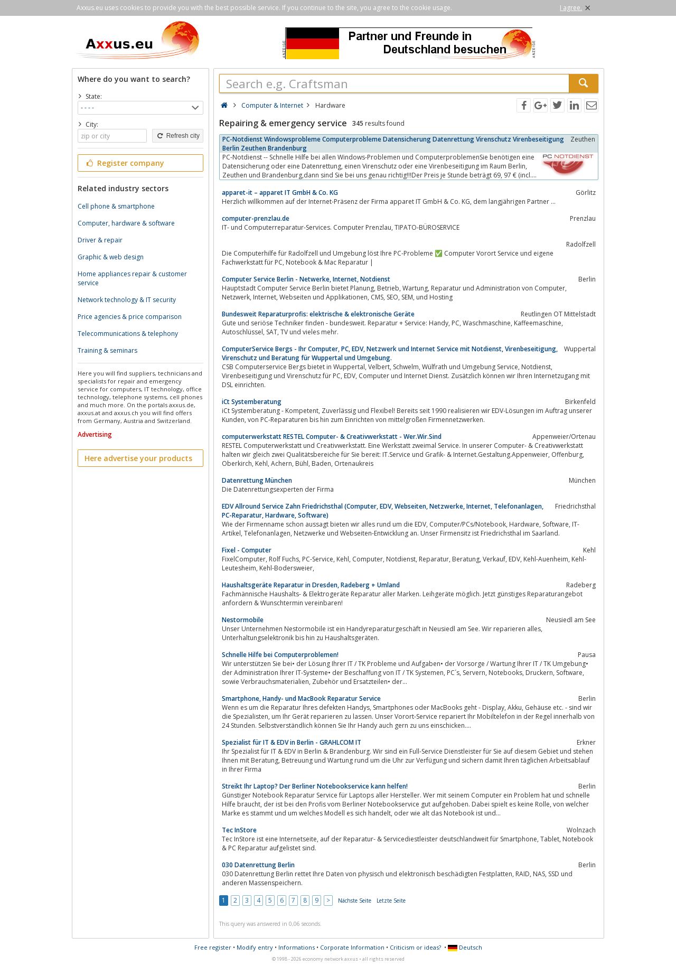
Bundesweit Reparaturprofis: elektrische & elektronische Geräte (318, 314)
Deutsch (465, 947)
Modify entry (255, 947)
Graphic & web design (111, 256)
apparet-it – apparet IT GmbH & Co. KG (280, 192)
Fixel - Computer (246, 550)
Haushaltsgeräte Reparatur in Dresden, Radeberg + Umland (311, 584)
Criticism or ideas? (415, 947)
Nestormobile (243, 619)
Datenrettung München (257, 480)
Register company (124, 163)
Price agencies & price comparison (130, 316)
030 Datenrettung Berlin (258, 864)
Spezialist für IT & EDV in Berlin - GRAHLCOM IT (291, 742)
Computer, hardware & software (126, 223)
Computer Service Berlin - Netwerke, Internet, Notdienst (306, 279)
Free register (212, 947)
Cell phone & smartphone (116, 206)
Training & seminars (107, 350)
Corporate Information (352, 947)
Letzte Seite (391, 900)
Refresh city (178, 135)
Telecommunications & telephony (128, 333)
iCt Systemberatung (251, 401)
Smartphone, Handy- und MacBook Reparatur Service (301, 698)
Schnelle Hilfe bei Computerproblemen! (280, 654)
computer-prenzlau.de (255, 218)
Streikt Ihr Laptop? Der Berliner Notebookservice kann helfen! (315, 786)
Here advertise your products (138, 458)
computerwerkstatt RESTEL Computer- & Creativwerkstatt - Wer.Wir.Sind (332, 436)
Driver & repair (100, 240)
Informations (296, 947)
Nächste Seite (354, 900)
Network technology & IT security (127, 299)
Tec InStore (239, 830)
